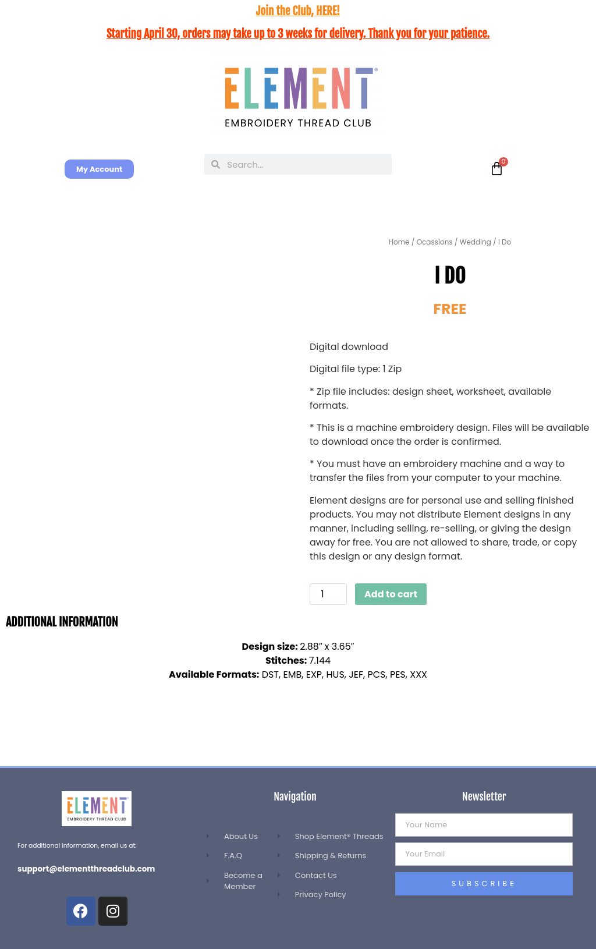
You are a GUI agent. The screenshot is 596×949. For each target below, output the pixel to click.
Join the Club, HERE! (298, 11)
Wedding (475, 242)
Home (399, 242)
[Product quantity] (328, 594)
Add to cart (390, 594)
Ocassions (435, 242)
